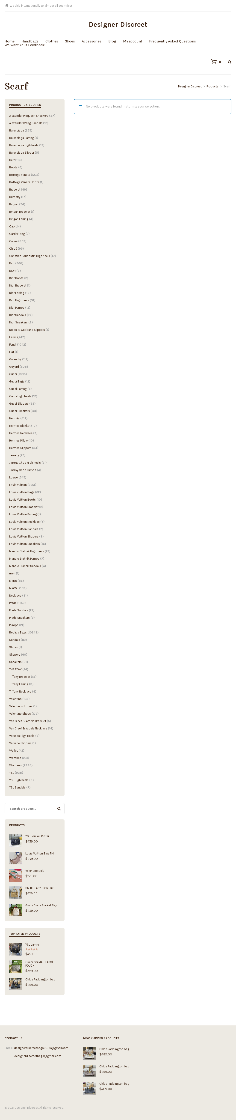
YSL (11, 772)
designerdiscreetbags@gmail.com (33, 1056)
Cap (12, 226)
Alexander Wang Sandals (25, 123)
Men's (13, 580)
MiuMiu (13, 588)
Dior (12, 263)
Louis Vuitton (18, 485)
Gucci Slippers (19, 403)
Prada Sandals (18, 610)
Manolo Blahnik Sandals (25, 566)
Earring (13, 337)
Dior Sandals (17, 315)
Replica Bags (18, 632)
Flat (11, 352)
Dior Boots (16, 278)
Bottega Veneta (19, 174)
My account (132, 41)
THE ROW (15, 669)
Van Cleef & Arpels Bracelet (27, 721)
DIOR (12, 270)
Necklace (15, 595)
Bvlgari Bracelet (19, 211)
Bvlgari (13, 204)
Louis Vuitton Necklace (24, 521)
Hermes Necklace (20, 433)
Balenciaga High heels (23, 145)
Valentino (15, 699)
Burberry (14, 197)
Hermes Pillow (18, 440)
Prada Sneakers (19, 617)
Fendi (12, 344)
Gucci (13, 374)
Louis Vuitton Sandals (23, 529)
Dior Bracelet (17, 285)
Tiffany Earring (18, 684)
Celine (13, 241)
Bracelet (14, 189)
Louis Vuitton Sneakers (24, 544)
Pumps (13, 625)
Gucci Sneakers (19, 411)
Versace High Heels (22, 736)
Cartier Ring (17, 234)
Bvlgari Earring (18, 219)
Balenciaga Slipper (21, 152)
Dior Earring (16, 293)
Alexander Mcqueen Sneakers (28, 115)
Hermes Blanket (19, 425)
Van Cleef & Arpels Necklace (28, 728)
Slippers (14, 654)
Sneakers (15, 662)
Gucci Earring (18, 389)
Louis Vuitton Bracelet (23, 507)
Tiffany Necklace (20, 691)
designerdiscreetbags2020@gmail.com (41, 1048)
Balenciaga (16, 130)
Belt (12, 160)
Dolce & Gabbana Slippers (27, 330)
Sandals (14, 640)
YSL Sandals (17, 787)
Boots (13, 167)
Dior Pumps (16, 307)
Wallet (13, 750)
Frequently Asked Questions (172, 41)
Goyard (14, 366)
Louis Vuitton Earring (23, 514)
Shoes (70, 41)
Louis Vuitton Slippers (23, 536)
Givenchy (15, 359)
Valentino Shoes (20, 713)
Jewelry (14, 455)
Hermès (14, 418)
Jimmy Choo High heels (25, 462)
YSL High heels (19, 780)
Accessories (91, 41)
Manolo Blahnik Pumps (24, 558)
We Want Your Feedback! (25, 45)
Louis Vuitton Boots (22, 499)
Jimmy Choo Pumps (22, 470)
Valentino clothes (20, 706)
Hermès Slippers (20, 448)
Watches (15, 758)
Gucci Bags (16, 381)
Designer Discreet (118, 24)
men (12, 573)
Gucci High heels (20, 396)
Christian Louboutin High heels (29, 256)
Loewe (13, 477)
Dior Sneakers (18, 322)
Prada (13, 603)
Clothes (51, 41)
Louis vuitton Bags (21, 492)
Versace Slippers (20, 743)
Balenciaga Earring (21, 138)
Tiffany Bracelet (19, 676)
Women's (15, 765)
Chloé (13, 248)
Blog (112, 41)
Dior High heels (19, 300)
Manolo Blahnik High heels (26, 551)
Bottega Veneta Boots (24, 182)
